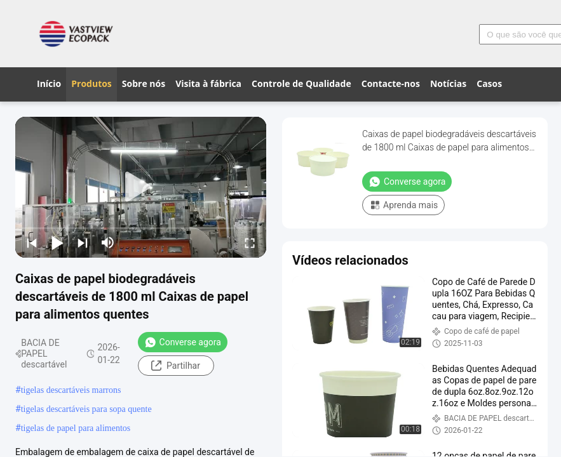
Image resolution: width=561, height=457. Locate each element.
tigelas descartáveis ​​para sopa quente (86, 409)
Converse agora (182, 342)
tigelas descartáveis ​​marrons (71, 390)
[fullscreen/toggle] (249, 242)
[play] (141, 187)
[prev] (31, 242)
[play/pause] (57, 242)
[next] (82, 242)
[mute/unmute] (108, 242)
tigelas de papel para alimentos (76, 428)
